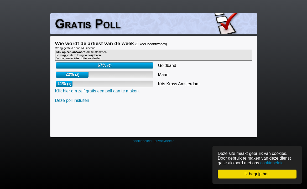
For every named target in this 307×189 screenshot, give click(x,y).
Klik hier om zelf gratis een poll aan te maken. (97, 91)
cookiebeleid (142, 141)
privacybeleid (164, 141)
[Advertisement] (150, 119)
